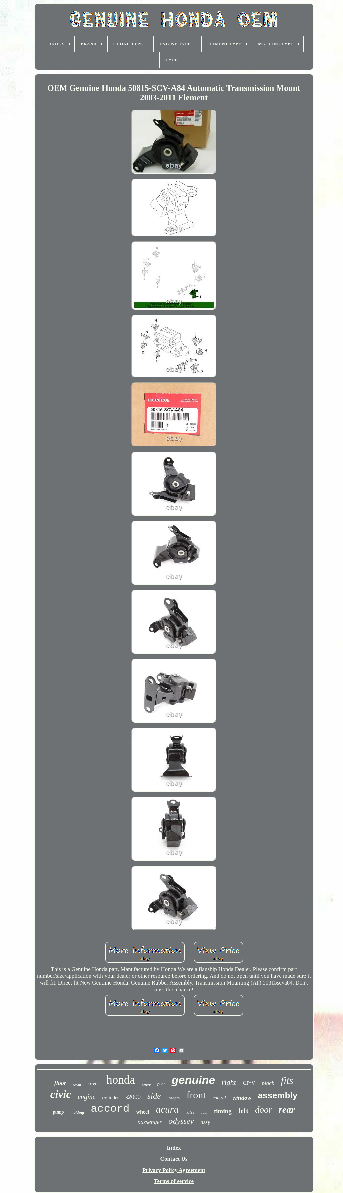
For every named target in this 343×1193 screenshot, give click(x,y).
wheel (142, 1112)
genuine (193, 1080)
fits (287, 1080)
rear (287, 1109)
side (154, 1095)
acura (167, 1109)
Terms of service (174, 1181)
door (263, 1110)
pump (58, 1112)
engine (86, 1096)
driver (146, 1085)
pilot (161, 1084)
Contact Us (174, 1159)
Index (174, 1148)
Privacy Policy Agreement (173, 1170)
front (196, 1094)
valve (189, 1112)
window (242, 1098)
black (268, 1083)
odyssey (181, 1121)
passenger (150, 1122)
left (243, 1111)
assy (205, 1122)
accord (110, 1108)
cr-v (249, 1082)
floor (60, 1083)
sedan (77, 1085)
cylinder (110, 1097)
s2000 (133, 1096)
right (229, 1082)
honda (120, 1079)
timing (223, 1111)
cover (94, 1083)
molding (77, 1112)
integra (173, 1097)
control (219, 1097)
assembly (278, 1095)
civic (60, 1094)
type (204, 1113)
